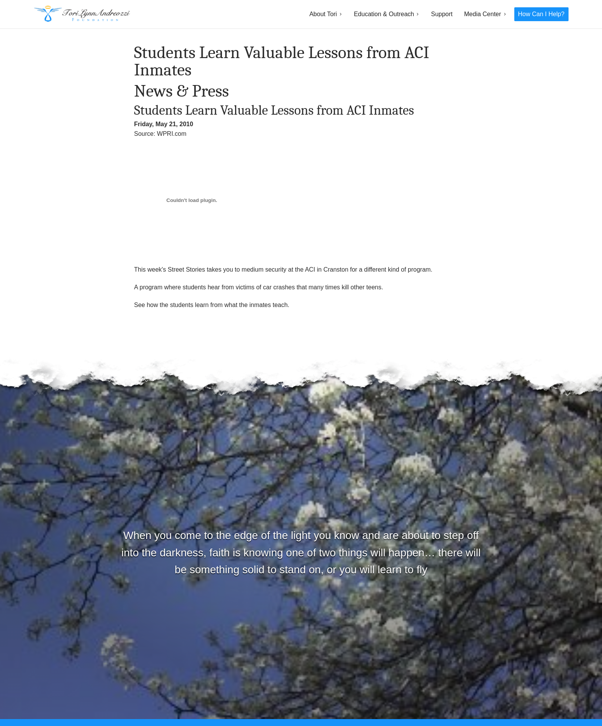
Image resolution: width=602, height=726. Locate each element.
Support (441, 14)
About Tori (323, 14)
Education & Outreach (384, 14)
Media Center (482, 14)
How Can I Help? (541, 14)
